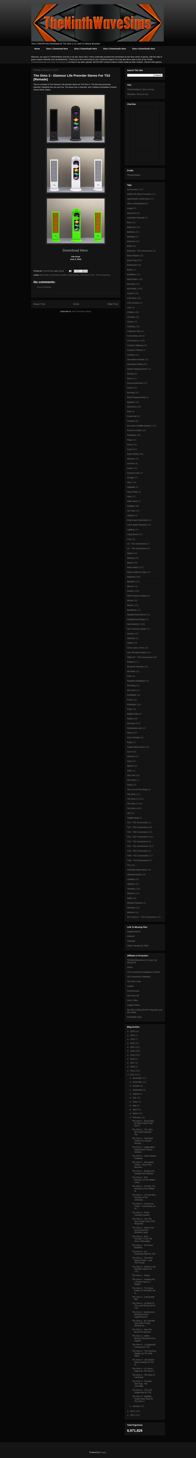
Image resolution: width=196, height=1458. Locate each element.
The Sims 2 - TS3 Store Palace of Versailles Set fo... (143, 1290)
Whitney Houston (135, 903)
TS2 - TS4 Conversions (137, 832)
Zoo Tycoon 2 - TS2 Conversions (142, 917)
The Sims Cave (134, 981)
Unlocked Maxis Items (137, 870)
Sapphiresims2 (134, 931)
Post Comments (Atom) (81, 311)
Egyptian (131, 402)
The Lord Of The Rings (137, 789)
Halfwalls (131, 487)
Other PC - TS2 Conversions (140, 657)
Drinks (130, 388)
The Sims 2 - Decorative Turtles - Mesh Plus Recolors (143, 1164)
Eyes (129, 411)
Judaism (131, 515)
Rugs (129, 742)
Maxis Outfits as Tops (136, 572)
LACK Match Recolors (137, 525)
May (135, 1105)
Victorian (131, 889)
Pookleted (131, 695)
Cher (129, 307)
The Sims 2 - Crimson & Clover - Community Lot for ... (143, 1206)
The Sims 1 (132, 794)
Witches (130, 912)
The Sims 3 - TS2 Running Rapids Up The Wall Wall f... (144, 1353)
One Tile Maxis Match (137, 652)
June (135, 1102)
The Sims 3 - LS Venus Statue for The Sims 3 (143, 1369)
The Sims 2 (132, 799)
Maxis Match (133, 567)
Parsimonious (133, 991)
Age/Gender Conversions (138, 199)
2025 (132, 1031)
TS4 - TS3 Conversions (137, 851)
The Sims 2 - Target (141, 1275)
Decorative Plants (135, 364)
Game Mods (132, 454)
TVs (129, 865)
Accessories (132, 189)
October (136, 1086)
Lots (129, 539)
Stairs (129, 770)
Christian (131, 317)
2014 (132, 1071)
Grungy (130, 477)
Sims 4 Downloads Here (143, 49)
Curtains (131, 355)
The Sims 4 (132, 808)
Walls (129, 898)
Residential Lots (134, 728)
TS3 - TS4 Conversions (137, 841)
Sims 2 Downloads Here (85, 49)
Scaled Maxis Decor (136, 747)
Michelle (131, 581)
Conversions (55, 275)
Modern (64, 275)
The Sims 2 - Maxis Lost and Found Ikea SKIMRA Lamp (143, 1230)
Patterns (131, 662)
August (136, 1094)
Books (130, 270)
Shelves (130, 756)
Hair (129, 482)
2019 (132, 1055)
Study (129, 785)
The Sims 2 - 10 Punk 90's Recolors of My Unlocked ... (144, 1197)
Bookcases (132, 265)
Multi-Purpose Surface (137, 596)
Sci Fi (129, 752)
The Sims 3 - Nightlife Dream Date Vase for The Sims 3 (142, 1398)
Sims (129, 761)
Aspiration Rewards (136, 218)
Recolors (131, 723)
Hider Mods (132, 501)
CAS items (132, 298)
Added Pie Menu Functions (139, 194)
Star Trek (131, 775)
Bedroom (131, 241)
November (137, 1082)
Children (131, 312)
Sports (130, 766)
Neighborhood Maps (136, 619)
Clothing (131, 326)
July (135, 1098)
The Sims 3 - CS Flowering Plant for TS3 (143, 1252)
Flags (129, 440)
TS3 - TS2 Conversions (137, 837)
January (136, 1406)
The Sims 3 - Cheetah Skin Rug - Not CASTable (142, 1383)
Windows (131, 907)
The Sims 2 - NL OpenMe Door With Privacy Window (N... (143, 1323)
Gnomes (131, 463)
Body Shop (132, 260)
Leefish (130, 986)
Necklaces (132, 610)
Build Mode (132, 279)
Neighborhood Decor (136, 614)
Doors (129, 378)
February (137, 1117)
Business (131, 284)
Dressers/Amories (135, 383)
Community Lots (134, 336)
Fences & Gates (134, 430)
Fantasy (130, 421)
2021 (132, 1047)
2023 (132, 1039)
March (136, 1113)
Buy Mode (44, 275)
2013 (132, 1074)
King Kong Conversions (137, 520)
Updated (131, 879)
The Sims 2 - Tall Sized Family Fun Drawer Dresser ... (142, 1140)
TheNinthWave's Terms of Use (140, 89)
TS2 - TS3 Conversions (100, 275)
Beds (129, 246)
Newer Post (39, 304)
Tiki (128, 813)
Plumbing (131, 685)
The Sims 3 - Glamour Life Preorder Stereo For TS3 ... (144, 1269)
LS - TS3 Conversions (137, 548)
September (138, 1090)
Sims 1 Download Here (57, 49)
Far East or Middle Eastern (139, 426)
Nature (130, 605)
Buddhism (131, 274)
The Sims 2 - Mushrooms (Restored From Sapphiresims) (143, 1314)
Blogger (103, 1452)
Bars (129, 222)
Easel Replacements (136, 397)
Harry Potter (132, 492)
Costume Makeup (135, 345)
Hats (129, 496)
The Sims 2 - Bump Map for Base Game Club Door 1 (143, 1123)
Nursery (130, 633)
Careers (130, 293)
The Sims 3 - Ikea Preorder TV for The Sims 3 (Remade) (142, 1238)
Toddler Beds (133, 818)
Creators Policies (134, 350)
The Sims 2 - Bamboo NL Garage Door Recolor (143, 1172)
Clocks (130, 322)
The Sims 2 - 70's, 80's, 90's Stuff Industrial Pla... (142, 1132)
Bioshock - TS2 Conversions (140, 251)
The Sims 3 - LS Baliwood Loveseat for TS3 (143, 1345)
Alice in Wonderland (136, 203)
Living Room (132, 534)
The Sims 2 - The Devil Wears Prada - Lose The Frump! (142, 1260)
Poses (130, 700)
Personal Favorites (135, 666)
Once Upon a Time (135, 648)
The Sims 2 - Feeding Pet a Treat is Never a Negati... (143, 1281)
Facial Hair (132, 416)
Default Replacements (137, 369)
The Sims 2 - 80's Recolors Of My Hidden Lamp (143, 1179)
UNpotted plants (134, 874)
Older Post (112, 304)
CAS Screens (133, 303)
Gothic (130, 468)
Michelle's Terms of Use (137, 94)
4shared (131, 936)
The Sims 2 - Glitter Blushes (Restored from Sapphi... (143, 1338)
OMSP (130, 643)
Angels (130, 208)
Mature (130, 563)
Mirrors (130, 586)
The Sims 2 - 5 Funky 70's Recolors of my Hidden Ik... (143, 1188)
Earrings (131, 392)
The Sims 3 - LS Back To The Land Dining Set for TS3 (144, 1305)
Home (37, 49)
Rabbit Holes (133, 714)
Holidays (131, 506)
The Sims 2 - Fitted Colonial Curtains (141, 1213)
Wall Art (130, 893)
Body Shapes (133, 255)
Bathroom (131, 227)
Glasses (131, 459)
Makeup (130, 558)
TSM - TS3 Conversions (138, 860)
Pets (129, 676)
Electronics (132, 407)
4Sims (130, 967)
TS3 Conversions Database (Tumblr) (143, 972)
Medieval (131, 577)
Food (129, 449)
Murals (130, 600)
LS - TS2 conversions (136, 544)
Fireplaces (132, 435)
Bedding (131, 237)
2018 (132, 1059)
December (137, 1078)
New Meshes (73, 275)
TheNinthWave (133, 175)
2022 (132, 1043)
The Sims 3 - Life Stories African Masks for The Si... (143, 1362)
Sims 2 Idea (132, 1000)
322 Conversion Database (138, 977)
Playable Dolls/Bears (136, 681)
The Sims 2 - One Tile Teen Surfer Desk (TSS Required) (143, 1221)
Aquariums (132, 213)
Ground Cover (133, 473)
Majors (130, 553)
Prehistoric (132, 704)
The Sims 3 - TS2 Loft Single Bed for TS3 (142, 1391)
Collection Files (134, 331)
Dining (130, 374)
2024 (132, 1035)
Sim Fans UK (133, 996)
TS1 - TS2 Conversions (137, 822)
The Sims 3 (85, 275)
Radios (130, 718)
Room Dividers (133, 737)
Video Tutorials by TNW (137, 946)
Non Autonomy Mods (136, 629)
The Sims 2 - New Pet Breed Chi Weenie (142, 1330)
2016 (132, 1067)
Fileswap (131, 941)
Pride (129, 709)
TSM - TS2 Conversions (138, 855)
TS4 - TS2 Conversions (137, 846)
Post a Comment (44, 287)
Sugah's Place (133, 1005)
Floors (130, 444)
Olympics (131, 638)
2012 (132, 1411)
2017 (132, 1063)
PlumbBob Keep (134, 1017)
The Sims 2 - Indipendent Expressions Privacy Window (143, 1149)
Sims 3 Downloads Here (114, 49)
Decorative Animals (135, 359)
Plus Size (131, 690)
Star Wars (131, 780)
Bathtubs (131, 232)
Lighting (130, 529)
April (135, 1109)
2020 (132, 1051)
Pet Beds (131, 671)
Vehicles (131, 884)
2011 (132, 1415)
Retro (129, 733)
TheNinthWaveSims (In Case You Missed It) (49, 62)
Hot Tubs (131, 511)
